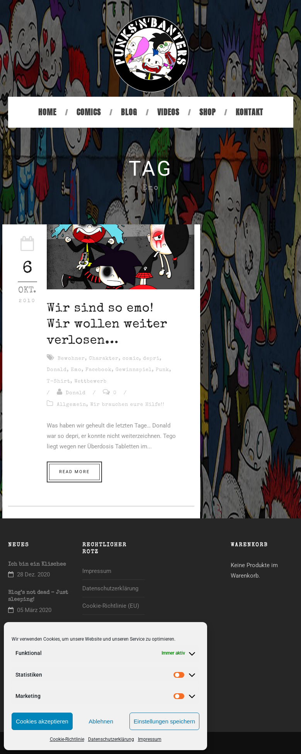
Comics (89, 112)
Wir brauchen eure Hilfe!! (127, 404)
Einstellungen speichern (164, 721)
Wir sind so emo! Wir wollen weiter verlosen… (107, 325)
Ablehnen (101, 721)
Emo (76, 370)
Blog (129, 112)
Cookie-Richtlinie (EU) (110, 605)
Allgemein (71, 404)
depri (151, 358)
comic (130, 358)
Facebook (98, 370)
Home (47, 112)
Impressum (150, 739)
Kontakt (249, 112)
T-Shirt (58, 381)
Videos (168, 112)
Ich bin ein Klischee (37, 564)
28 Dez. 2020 (33, 574)
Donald (57, 370)
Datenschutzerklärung (111, 739)
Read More (74, 471)
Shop (207, 112)
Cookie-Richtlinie (67, 739)
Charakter (104, 358)
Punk (162, 370)
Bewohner (71, 358)
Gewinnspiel (134, 370)
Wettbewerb (90, 381)
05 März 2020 (34, 610)
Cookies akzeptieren (42, 721)
